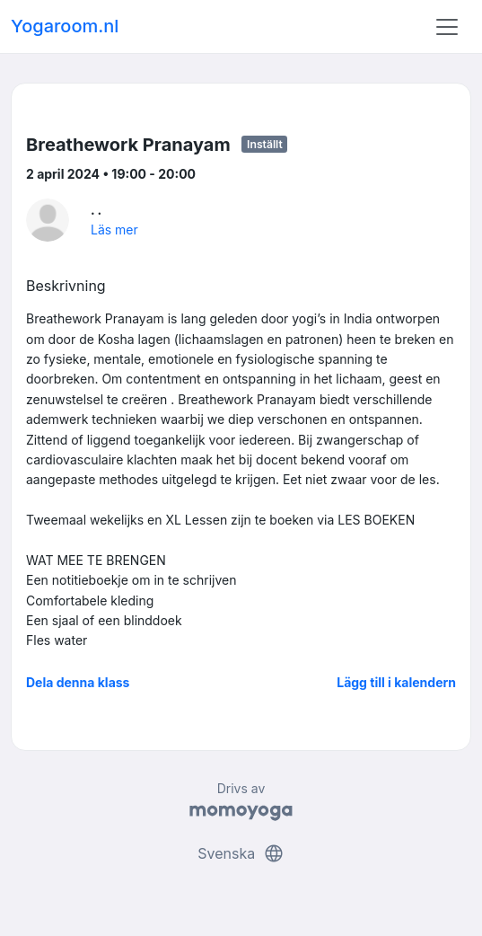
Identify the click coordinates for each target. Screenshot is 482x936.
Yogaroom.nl (64, 26)
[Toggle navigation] (447, 27)
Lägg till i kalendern (396, 682)
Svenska (240, 853)
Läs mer (114, 229)
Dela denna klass (77, 682)
